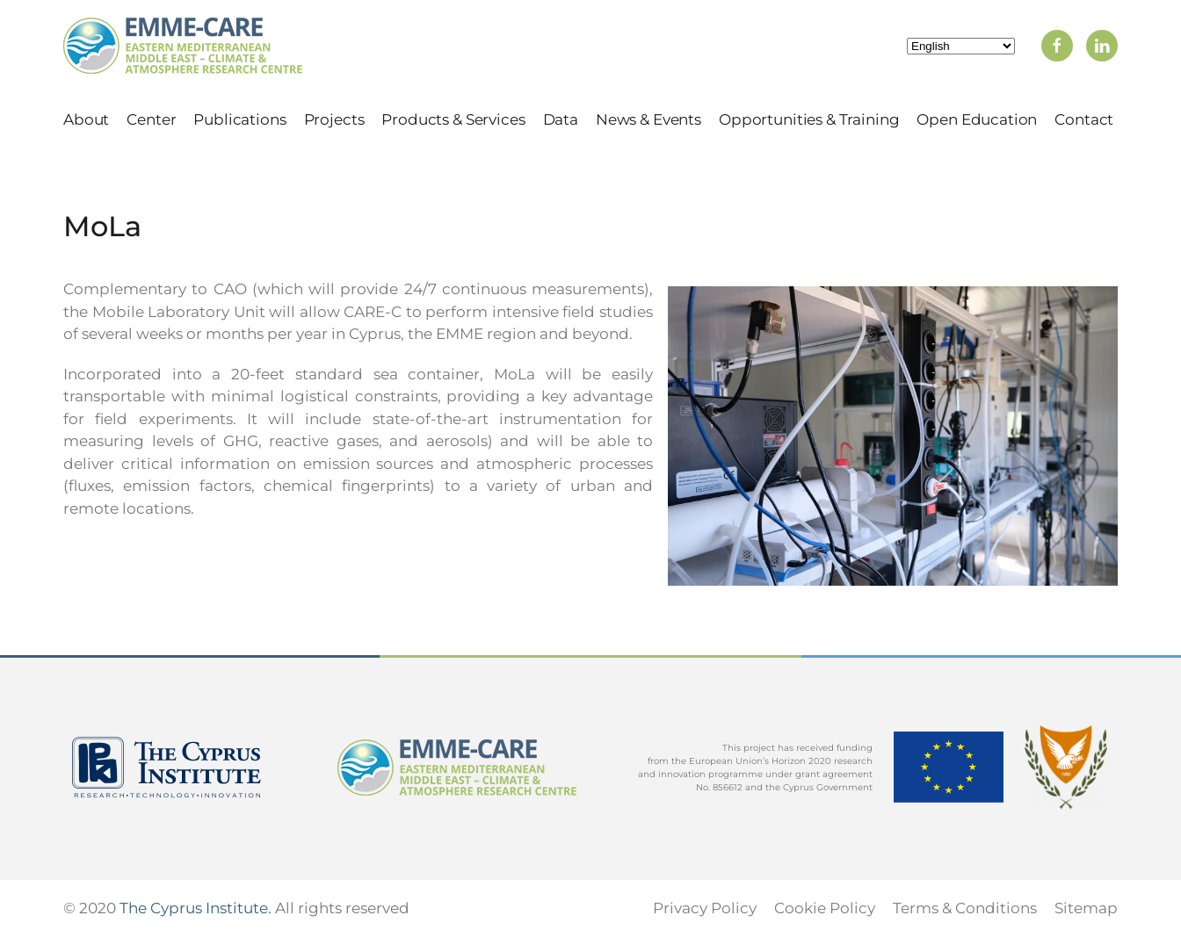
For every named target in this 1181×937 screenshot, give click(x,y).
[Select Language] (961, 46)
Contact (1083, 119)
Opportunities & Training (809, 119)
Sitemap (1086, 908)
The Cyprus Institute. (196, 908)
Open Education (977, 119)
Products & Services (453, 119)
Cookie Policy (824, 908)
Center (151, 119)
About (86, 119)
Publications (239, 119)
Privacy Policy (705, 908)
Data (560, 119)
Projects (334, 119)
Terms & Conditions (965, 908)
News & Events (648, 119)
